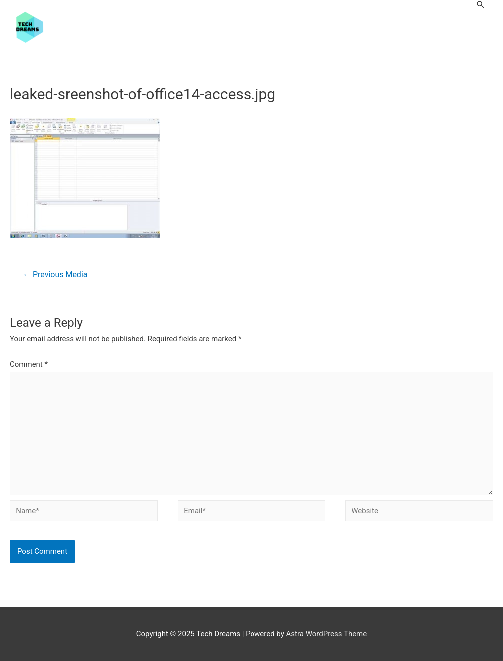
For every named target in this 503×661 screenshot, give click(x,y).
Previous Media (55, 274)
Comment (29, 364)
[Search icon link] (481, 4)
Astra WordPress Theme (326, 633)
